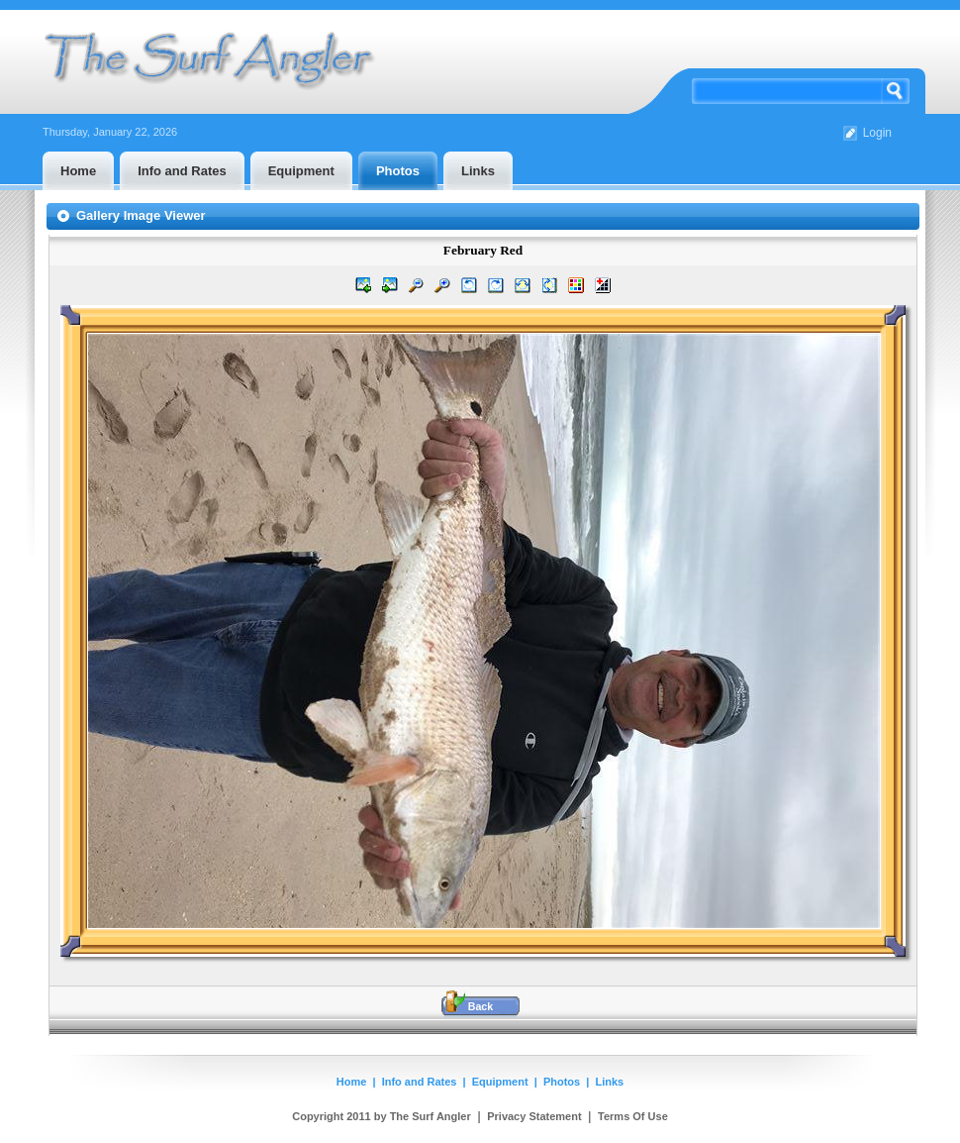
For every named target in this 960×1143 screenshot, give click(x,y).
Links (610, 1082)
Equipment (500, 1082)
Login (877, 133)
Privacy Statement (534, 1116)
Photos (561, 1082)
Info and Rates (419, 1082)
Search (896, 91)
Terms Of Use (633, 1116)
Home (351, 1082)
